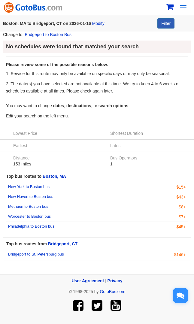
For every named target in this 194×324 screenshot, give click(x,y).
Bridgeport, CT (62, 243)
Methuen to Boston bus (28, 206)
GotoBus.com (112, 291)
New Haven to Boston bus (30, 196)
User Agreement (88, 280)
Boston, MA (54, 176)
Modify (98, 23)
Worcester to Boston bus (29, 216)
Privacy (115, 280)
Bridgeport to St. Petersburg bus (36, 254)
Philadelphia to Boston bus (31, 226)
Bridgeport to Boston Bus (48, 34)
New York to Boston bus (29, 186)
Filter (166, 23)
